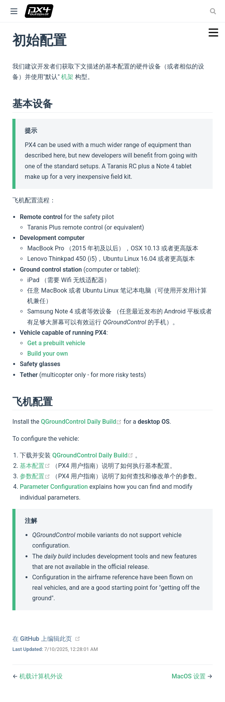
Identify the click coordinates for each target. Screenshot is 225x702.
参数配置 (36, 476)
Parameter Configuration (54, 486)
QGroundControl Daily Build (82, 421)
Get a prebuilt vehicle (56, 343)
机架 (67, 76)
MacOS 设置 (189, 676)
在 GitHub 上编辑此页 (42, 638)
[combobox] (214, 11)
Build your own (47, 353)
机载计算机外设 (41, 676)
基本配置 (36, 465)
